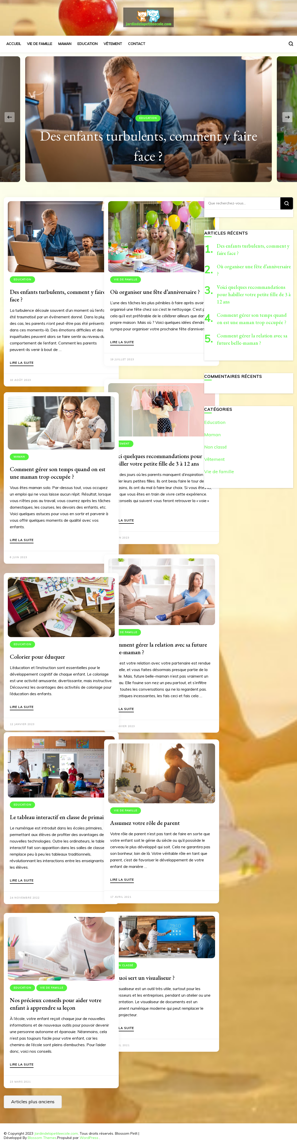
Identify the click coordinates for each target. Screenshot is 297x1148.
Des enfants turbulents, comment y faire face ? (50, 280)
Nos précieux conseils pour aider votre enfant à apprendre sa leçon (49, 990)
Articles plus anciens (32, 1102)
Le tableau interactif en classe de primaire (48, 808)
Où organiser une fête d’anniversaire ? (136, 280)
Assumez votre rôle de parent (145, 810)
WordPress (89, 1137)
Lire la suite (22, 361)
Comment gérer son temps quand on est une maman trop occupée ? (50, 461)
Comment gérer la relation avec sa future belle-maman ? (150, 634)
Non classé (123, 956)
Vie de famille (39, 43)
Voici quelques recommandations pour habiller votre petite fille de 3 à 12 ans (149, 452)
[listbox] (148, 117)
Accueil (13, 43)
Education (87, 43)
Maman (64, 43)
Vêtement (113, 43)
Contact (136, 43)
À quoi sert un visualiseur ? (142, 969)
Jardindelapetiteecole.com (56, 1133)
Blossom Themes (42, 1137)
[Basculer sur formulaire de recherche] (291, 43)
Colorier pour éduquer (37, 644)
